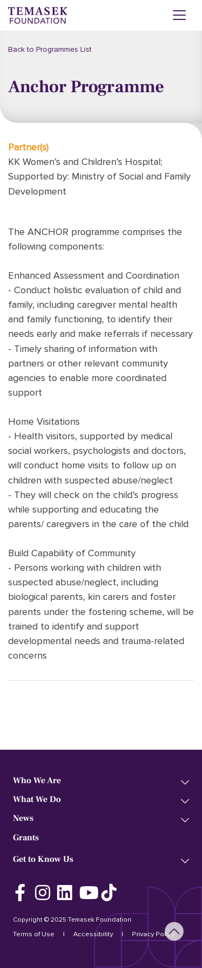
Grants (26, 838)
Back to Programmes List (50, 49)
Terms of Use (33, 934)
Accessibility (93, 934)
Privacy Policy (153, 934)
